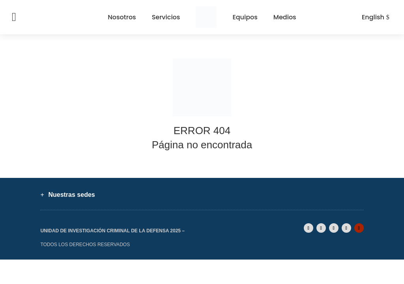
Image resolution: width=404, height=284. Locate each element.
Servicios (166, 17)
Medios (284, 17)
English (373, 17)
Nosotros (122, 17)
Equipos (244, 17)
